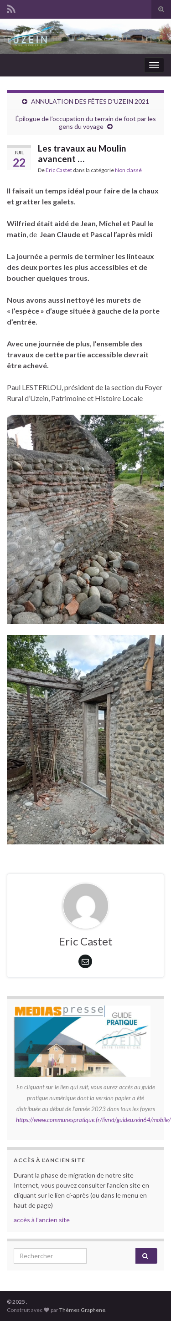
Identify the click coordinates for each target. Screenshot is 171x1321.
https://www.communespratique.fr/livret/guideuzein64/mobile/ (93, 1119)
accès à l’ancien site (42, 1220)
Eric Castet (59, 170)
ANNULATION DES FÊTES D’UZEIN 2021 (90, 101)
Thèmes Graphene (82, 1309)
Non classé (128, 170)
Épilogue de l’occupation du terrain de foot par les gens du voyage (86, 122)
